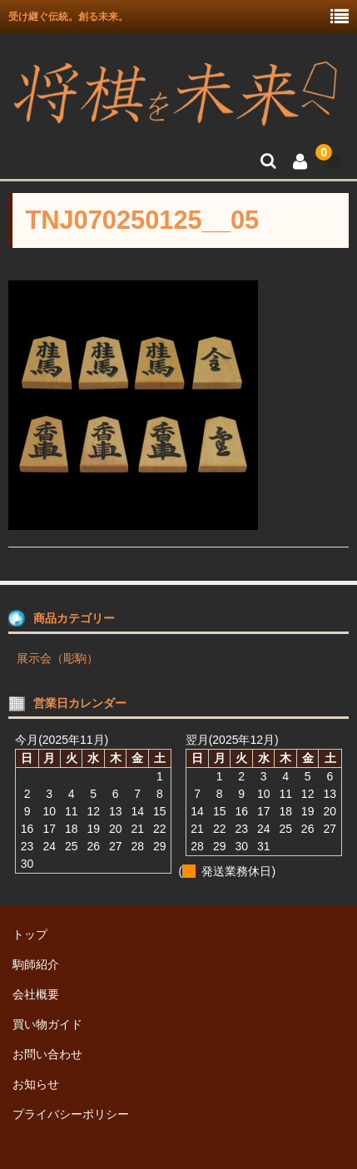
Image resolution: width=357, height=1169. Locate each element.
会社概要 (35, 994)
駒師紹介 (35, 964)
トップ (29, 934)
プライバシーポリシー (70, 1114)
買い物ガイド (47, 1024)
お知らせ (35, 1084)
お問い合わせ (47, 1054)
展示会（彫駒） (57, 658)
